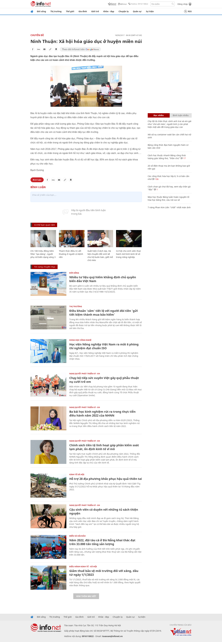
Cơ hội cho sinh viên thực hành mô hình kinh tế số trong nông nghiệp (128, 254)
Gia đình (83, 11)
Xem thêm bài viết (86, 596)
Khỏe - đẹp (108, 11)
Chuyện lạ (124, 11)
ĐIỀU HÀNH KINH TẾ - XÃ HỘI (83, 566)
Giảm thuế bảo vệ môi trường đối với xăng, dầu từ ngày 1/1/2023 (103, 573)
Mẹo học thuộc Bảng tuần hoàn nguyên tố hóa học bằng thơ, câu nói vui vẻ (168, 198)
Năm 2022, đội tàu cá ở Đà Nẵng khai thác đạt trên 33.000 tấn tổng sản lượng (102, 542)
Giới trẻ (95, 11)
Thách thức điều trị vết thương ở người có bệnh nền (71, 254)
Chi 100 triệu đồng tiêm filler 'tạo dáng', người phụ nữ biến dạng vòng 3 (43, 254)
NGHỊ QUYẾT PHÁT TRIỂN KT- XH (84, 373)
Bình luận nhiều (181, 115)
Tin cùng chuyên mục (44, 266)
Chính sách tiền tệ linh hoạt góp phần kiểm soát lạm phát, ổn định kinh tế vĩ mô (104, 447)
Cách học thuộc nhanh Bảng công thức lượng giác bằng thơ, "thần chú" (167, 157)
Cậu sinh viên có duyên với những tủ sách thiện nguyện (103, 511)
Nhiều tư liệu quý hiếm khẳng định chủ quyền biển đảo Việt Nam (102, 279)
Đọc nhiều (159, 115)
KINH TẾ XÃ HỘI (76, 474)
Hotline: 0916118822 (137, 4)
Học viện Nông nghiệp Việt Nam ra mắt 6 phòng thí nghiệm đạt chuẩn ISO (104, 346)
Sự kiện (150, 11)
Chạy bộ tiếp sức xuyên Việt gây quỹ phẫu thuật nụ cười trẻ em (104, 380)
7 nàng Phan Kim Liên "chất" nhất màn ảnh (169, 207)
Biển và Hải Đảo (77, 536)
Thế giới (70, 11)
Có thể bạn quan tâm (44, 224)
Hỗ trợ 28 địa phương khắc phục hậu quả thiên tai (105, 479)
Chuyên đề (37, 35)
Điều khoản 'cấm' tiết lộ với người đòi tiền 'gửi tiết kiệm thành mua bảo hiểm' (103, 313)
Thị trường (56, 11)
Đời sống (41, 11)
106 (155, 179)
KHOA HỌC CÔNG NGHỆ (80, 340)
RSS (188, 11)
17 (183, 158)
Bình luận (37, 180)
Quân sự (137, 11)
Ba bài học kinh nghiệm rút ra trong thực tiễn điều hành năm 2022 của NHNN (102, 413)
